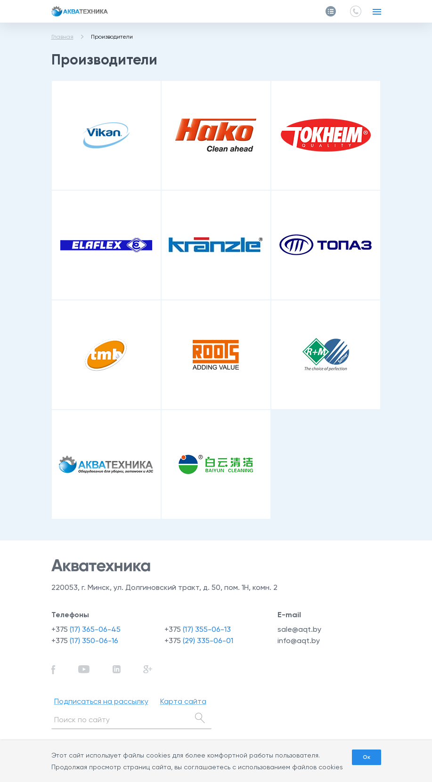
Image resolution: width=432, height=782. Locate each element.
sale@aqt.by (299, 629)
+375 (86, 629)
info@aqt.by (298, 640)
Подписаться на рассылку (101, 701)
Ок (366, 757)
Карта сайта (183, 701)
